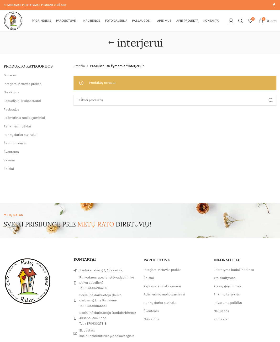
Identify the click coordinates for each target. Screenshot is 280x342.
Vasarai (9, 160)
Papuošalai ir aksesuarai (22, 101)
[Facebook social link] (273, 5)
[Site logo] (13, 20)
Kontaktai (221, 319)
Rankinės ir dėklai (17, 126)
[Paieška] (240, 21)
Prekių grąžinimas (227, 286)
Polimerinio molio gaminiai (24, 118)
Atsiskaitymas (225, 278)
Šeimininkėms (15, 143)
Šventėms (11, 152)
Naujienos (221, 311)
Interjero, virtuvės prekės (22, 84)
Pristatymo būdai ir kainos (234, 270)
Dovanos (10, 75)
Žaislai (9, 169)
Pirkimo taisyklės (227, 294)
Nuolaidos (11, 92)
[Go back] (111, 42)
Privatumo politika (228, 303)
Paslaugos (11, 109)
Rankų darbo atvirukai (20, 135)
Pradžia (79, 66)
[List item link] (105, 283)
